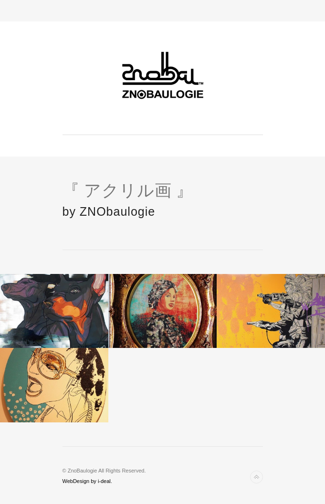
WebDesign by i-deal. (87, 481)
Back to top (256, 477)
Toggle (162, 10)
